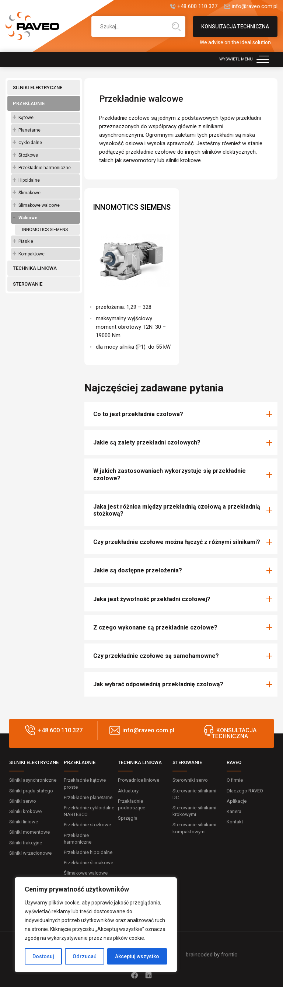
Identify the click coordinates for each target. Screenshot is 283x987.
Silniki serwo (22, 801)
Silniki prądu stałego (31, 791)
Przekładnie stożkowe (87, 824)
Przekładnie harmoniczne (44, 167)
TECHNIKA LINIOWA (35, 268)
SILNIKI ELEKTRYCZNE (37, 87)
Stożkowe (28, 155)
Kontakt (235, 821)
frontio (229, 954)
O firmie (235, 780)
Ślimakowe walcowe (39, 205)
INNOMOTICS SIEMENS (45, 229)
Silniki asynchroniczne (32, 780)
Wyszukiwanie (176, 26)
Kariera (234, 811)
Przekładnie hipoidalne (88, 852)
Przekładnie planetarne (88, 797)
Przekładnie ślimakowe (88, 862)
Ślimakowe (29, 192)
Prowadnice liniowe (138, 780)
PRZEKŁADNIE (29, 103)
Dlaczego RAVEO (245, 791)
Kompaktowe (31, 254)
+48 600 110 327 (197, 6)
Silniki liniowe (23, 821)
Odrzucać (84, 956)
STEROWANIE (27, 284)
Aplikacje (237, 801)
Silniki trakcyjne (25, 842)
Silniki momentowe (29, 832)
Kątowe (26, 117)
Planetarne (29, 130)
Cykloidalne (30, 142)
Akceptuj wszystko (137, 956)
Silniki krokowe (25, 811)
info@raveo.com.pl (254, 6)
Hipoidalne (29, 180)
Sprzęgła (127, 818)
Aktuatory (128, 791)
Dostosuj (43, 956)
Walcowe (28, 217)
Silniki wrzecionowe (30, 853)
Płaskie (25, 241)
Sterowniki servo (190, 780)
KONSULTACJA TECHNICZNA (235, 30)
